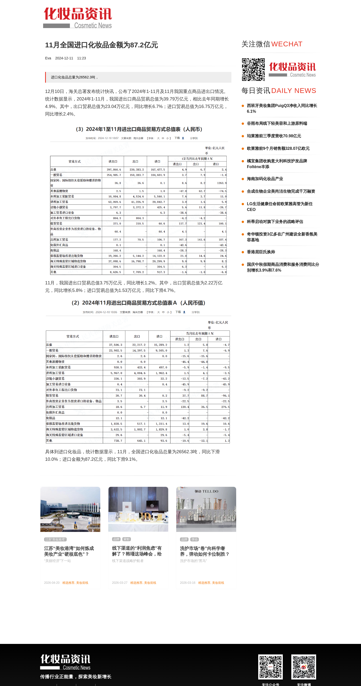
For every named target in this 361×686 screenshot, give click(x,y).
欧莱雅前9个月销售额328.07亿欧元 (278, 148)
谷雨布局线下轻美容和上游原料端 (277, 123)
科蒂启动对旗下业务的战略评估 (275, 221)
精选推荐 (68, 583)
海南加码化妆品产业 (265, 179)
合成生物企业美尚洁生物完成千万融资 (281, 191)
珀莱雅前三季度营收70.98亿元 (274, 136)
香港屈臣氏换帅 (261, 252)
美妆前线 (82, 583)
